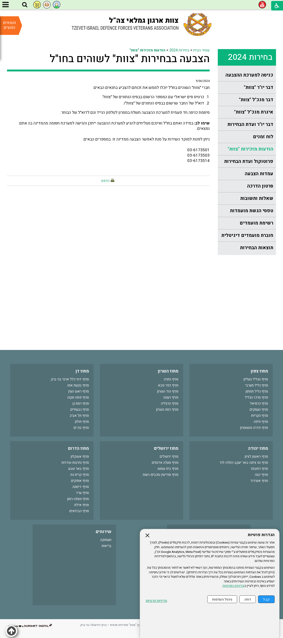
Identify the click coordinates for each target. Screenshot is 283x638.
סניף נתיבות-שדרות (75, 462)
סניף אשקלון (80, 456)
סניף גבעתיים (79, 409)
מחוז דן (82, 371)
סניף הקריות (259, 415)
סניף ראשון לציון (256, 456)
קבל (266, 599)
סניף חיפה (261, 421)
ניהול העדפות (222, 599)
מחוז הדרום (78, 448)
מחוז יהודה (258, 448)
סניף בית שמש (167, 468)
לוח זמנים (263, 136)
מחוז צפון (259, 371)
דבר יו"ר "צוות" (258, 87)
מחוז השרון (168, 371)
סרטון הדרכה (260, 186)
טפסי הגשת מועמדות (251, 210)
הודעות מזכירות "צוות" (250, 149)
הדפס (105, 180)
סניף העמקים (258, 409)
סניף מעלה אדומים (165, 462)
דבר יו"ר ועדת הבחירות (250, 124)
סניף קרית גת (79, 474)
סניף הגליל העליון (255, 379)
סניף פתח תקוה (78, 397)
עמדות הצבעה (259, 173)
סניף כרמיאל (259, 403)
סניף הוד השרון (167, 391)
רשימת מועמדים (256, 223)
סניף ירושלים (169, 456)
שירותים (103, 532)
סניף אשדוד (259, 480)
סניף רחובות (259, 468)
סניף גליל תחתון (256, 391)
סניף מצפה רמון (78, 498)
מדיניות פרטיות (156, 601)
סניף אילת (81, 504)
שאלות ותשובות (256, 198)
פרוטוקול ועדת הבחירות (248, 161)
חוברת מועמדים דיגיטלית (247, 235)
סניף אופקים (80, 480)
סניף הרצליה (169, 403)
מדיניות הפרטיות (233, 586)
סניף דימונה (80, 486)
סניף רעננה (170, 397)
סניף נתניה (171, 379)
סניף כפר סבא (168, 385)
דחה (247, 599)
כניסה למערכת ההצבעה (249, 75)
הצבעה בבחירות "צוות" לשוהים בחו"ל (130, 59)
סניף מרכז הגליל (256, 397)
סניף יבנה (261, 474)
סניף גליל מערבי (256, 385)
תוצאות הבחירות (256, 247)
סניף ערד (82, 492)
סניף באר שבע (78, 468)
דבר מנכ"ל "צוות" (256, 99)
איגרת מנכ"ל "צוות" (253, 112)
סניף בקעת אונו (78, 385)
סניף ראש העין (78, 391)
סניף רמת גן (80, 403)
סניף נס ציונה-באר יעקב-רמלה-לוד (243, 462)
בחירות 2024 (250, 57)
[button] (24, 5)
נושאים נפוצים (9, 25)
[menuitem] (247, 75)
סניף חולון (82, 421)
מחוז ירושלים (166, 448)
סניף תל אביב (79, 415)
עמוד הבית (201, 50)
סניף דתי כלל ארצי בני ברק (70, 379)
